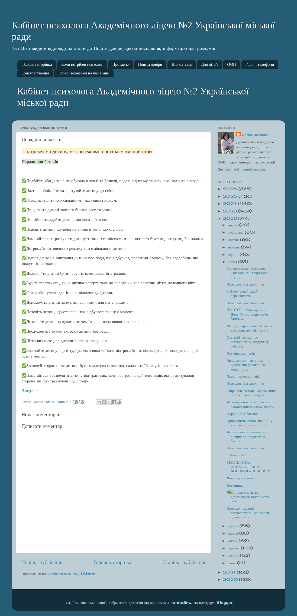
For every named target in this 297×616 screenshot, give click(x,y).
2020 (231, 579)
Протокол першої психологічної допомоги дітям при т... (248, 512)
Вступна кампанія (241, 353)
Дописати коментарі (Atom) (72, 573)
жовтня (234, 239)
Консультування (35, 73)
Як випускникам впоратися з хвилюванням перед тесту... (250, 404)
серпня (234, 254)
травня (234, 533)
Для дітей (209, 64)
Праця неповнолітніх (243, 376)
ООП (231, 64)
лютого (234, 555)
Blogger (225, 602)
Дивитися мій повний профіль (242, 169)
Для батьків (182, 64)
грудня (233, 225)
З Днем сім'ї (236, 455)
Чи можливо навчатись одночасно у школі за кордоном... (246, 364)
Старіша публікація (183, 562)
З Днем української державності (242, 293)
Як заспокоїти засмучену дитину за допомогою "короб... (246, 436)
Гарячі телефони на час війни (83, 73)
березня (234, 548)
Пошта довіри (150, 64)
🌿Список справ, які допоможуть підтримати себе (248, 496)
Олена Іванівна (255, 134)
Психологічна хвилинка (245, 284)
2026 (230, 189)
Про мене (120, 64)
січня (232, 563)
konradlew (180, 602)
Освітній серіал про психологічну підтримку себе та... (248, 341)
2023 (230, 211)
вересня (234, 247)
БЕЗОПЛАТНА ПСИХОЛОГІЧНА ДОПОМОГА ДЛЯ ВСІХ (248, 466)
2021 (230, 572)
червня (234, 526)
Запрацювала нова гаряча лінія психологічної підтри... (251, 392)
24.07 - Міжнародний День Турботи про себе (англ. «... (247, 314)
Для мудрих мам (240, 478)
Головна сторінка (37, 64)
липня (233, 262)
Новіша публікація (42, 562)
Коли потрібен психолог (82, 64)
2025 (230, 196)
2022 (230, 218)
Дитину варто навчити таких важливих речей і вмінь (249, 328)
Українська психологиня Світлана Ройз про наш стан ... (247, 272)
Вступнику (235, 485)
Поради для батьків (242, 413)
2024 (230, 203)
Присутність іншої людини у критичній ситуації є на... (250, 422)
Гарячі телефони (260, 64)
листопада (236, 232)
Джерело (29, 390)
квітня (233, 541)
